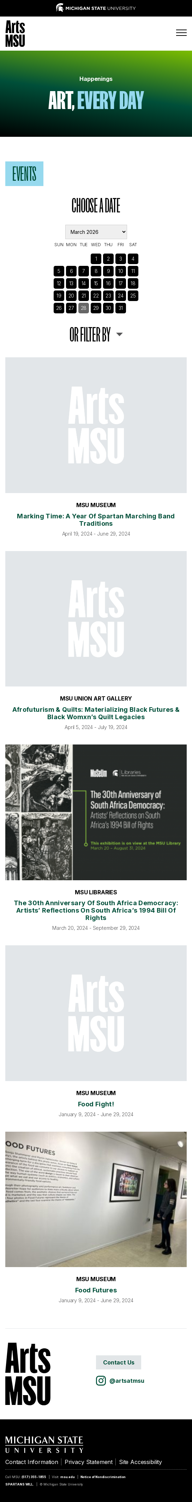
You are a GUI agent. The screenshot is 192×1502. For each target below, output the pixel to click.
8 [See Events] (96, 271)
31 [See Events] (121, 308)
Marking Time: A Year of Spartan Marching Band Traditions (96, 519)
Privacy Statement (89, 1461)
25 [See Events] (133, 296)
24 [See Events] (121, 296)
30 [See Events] (109, 308)
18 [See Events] (133, 283)
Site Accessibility (140, 1461)
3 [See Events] (120, 259)
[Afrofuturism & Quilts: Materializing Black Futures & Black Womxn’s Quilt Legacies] (96, 619)
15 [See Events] (96, 283)
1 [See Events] (96, 259)
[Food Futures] (96, 1199)
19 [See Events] (58, 296)
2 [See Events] (108, 259)
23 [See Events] (108, 296)
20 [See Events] (71, 296)
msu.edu (67, 1477)
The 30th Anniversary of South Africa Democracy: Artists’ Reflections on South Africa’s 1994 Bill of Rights (96, 910)
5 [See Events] (59, 271)
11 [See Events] (133, 271)
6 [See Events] (71, 271)
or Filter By (90, 334)
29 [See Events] (96, 308)
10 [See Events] (120, 271)
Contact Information (31, 1461)
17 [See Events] (121, 283)
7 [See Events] (83, 271)
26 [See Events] (59, 308)
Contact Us (118, 1362)
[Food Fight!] (96, 1013)
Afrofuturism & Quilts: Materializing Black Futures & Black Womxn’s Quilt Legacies (96, 713)
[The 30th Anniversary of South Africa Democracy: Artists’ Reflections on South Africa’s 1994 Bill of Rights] (96, 812)
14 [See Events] (84, 283)
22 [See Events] (96, 296)
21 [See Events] (84, 296)
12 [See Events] (59, 283)
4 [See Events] (133, 259)
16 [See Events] (108, 283)
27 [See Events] (71, 308)
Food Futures (96, 1290)
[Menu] (181, 32)
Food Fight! (96, 1104)
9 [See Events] (108, 271)
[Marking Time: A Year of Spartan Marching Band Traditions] (96, 425)
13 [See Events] (71, 283)
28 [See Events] (84, 308)
